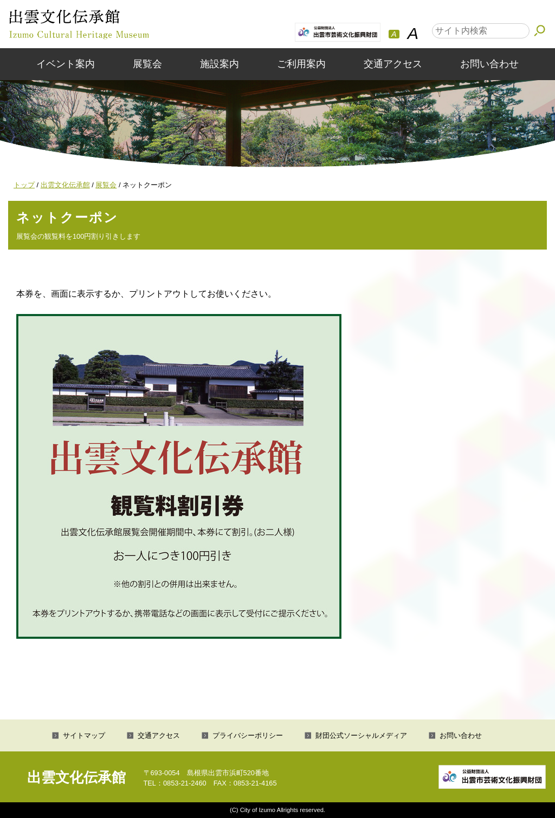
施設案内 (219, 63)
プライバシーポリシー (247, 735)
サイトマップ (84, 735)
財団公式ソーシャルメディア (361, 735)
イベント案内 (65, 63)
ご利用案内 (301, 63)
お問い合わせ (489, 63)
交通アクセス (393, 63)
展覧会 (147, 63)
